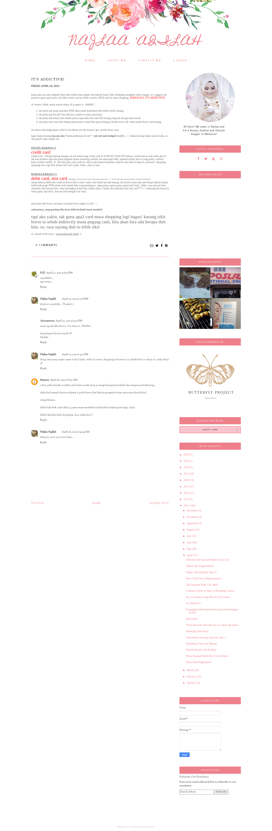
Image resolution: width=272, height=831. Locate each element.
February (192, 676)
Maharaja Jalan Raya (197, 631)
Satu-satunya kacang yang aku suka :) (206, 637)
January (191, 682)
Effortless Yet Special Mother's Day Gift (207, 559)
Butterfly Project (144, 826)
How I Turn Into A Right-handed (203, 578)
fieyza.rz (44, 380)
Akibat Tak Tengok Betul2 (200, 566)
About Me (116, 60)
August (191, 529)
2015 (187, 486)
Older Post (159, 503)
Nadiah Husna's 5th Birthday (201, 649)
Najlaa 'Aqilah (136, 42)
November (193, 517)
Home (90, 60)
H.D (42, 273)
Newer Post (37, 503)
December (192, 510)
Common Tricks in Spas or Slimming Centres (210, 590)
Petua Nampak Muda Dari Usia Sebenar (207, 656)
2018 (187, 467)
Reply (43, 287)
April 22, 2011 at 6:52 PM (59, 273)
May (189, 548)
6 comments (46, 245)
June (189, 542)
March (190, 670)
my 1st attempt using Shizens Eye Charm (208, 597)
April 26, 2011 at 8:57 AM (63, 380)
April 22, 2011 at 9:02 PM (69, 321)
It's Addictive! (193, 603)
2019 (187, 461)
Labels (180, 60)
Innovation (192, 618)
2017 (187, 473)
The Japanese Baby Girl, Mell (202, 584)
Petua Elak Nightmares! (198, 662)
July (189, 536)
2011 (186, 505)
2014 (187, 493)
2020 (187, 454)
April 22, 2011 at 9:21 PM (75, 354)
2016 (187, 480)
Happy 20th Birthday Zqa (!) (201, 572)
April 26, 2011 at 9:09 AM (75, 432)
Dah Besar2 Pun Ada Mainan (201, 643)
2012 (187, 499)
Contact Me (149, 60)
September (193, 523)
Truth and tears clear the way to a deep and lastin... (213, 625)
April (190, 555)
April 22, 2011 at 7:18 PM (75, 299)
